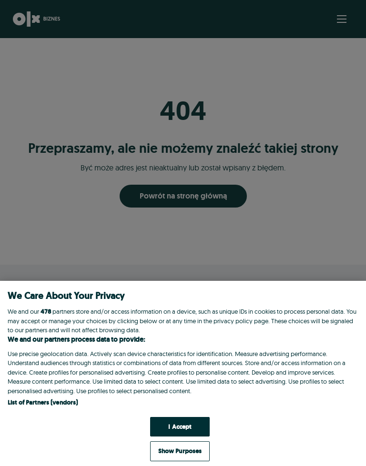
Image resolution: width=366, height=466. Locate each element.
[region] (183, 373)
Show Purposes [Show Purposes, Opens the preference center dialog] (180, 451)
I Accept (179, 427)
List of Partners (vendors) (43, 402)
